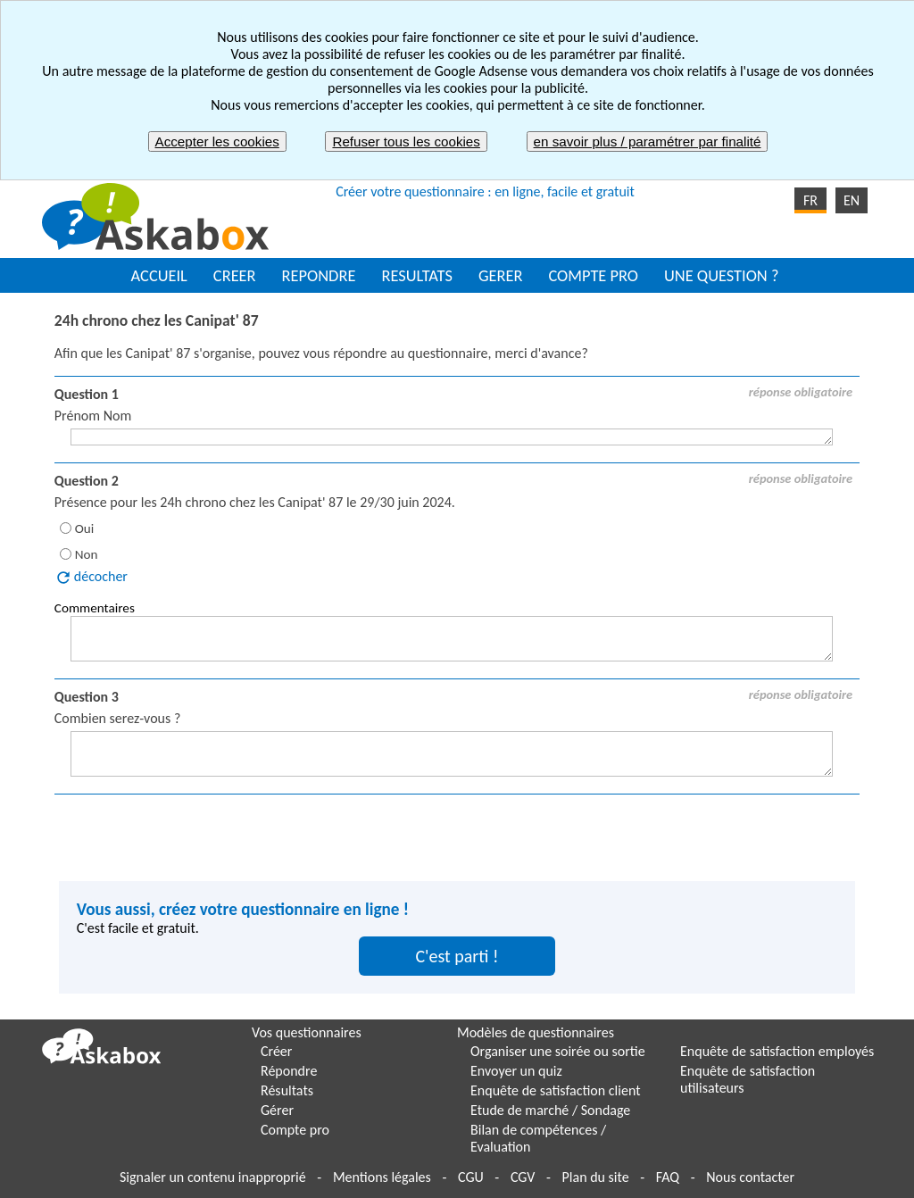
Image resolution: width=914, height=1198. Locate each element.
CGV (523, 1177)
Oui (85, 528)
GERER (500, 275)
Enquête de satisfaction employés (777, 1051)
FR (810, 200)
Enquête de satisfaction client (555, 1090)
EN (851, 200)
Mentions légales (382, 1177)
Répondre (289, 1070)
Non (86, 554)
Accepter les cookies (217, 141)
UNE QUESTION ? (721, 275)
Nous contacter (750, 1177)
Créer (276, 1051)
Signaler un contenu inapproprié (213, 1177)
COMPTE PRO (593, 275)
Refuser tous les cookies (405, 141)
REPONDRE (319, 275)
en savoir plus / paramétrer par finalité (647, 141)
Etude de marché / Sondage (550, 1110)
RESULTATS (416, 275)
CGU (471, 1177)
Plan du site (595, 1177)
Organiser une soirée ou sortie (557, 1051)
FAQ (667, 1177)
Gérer (277, 1110)
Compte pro (295, 1129)
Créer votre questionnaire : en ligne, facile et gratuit (485, 191)
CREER (234, 275)
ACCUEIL (159, 275)
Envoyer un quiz (516, 1070)
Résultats (287, 1090)
